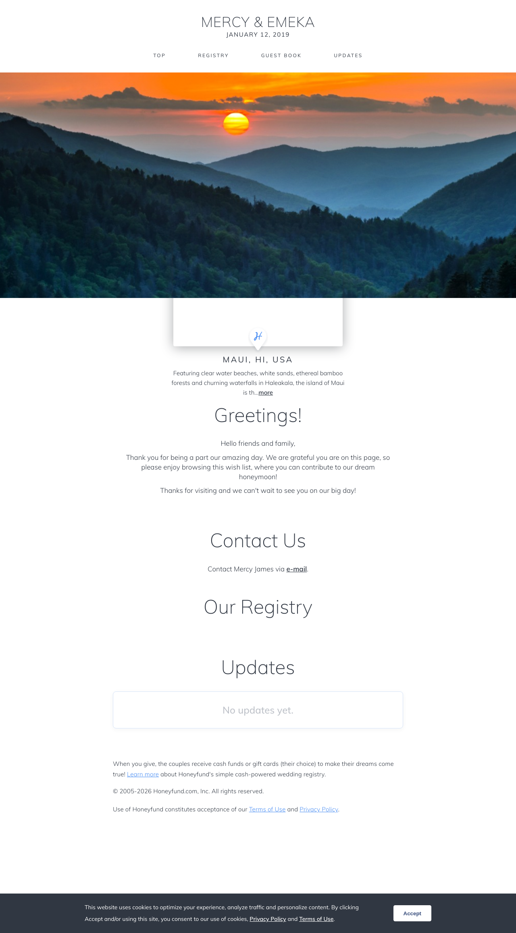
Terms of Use (267, 809)
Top (159, 55)
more (265, 392)
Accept (412, 913)
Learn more (143, 774)
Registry (213, 55)
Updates (348, 55)
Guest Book (281, 55)
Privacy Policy (319, 809)
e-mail (296, 569)
